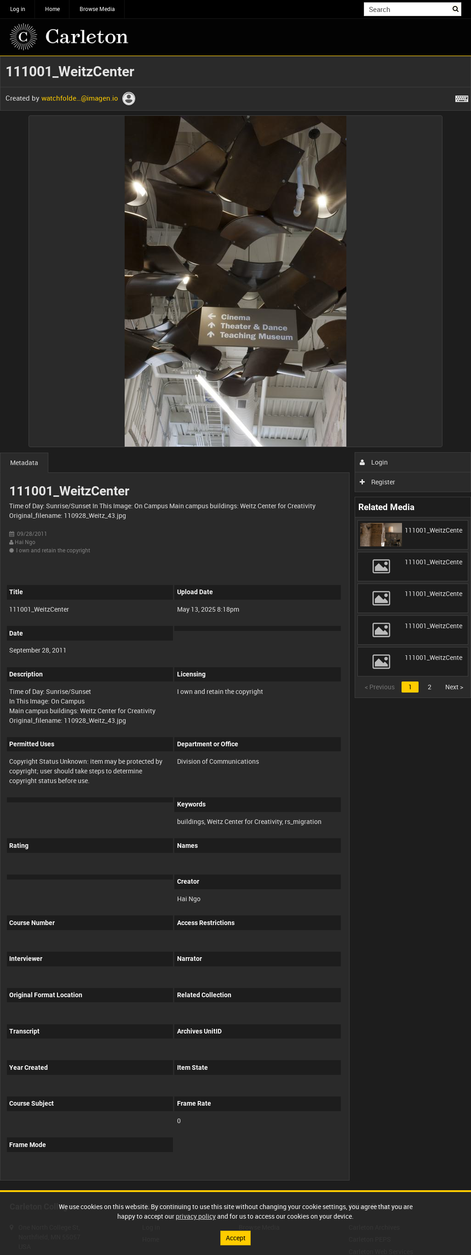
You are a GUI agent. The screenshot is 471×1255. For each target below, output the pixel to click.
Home (52, 8)
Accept (236, 1237)
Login (374, 462)
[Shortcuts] (461, 97)
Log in (17, 8)
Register (377, 481)
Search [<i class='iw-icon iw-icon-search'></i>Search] (456, 8)
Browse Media (97, 8)
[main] (235, 623)
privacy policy (196, 1216)
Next (454, 686)
